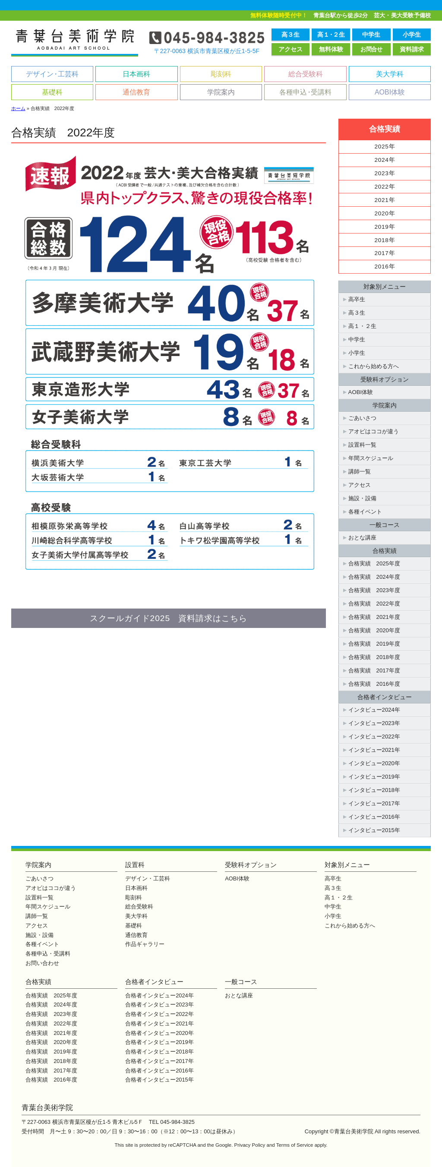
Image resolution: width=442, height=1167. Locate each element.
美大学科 (390, 74)
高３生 (290, 34)
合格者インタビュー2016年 (159, 1070)
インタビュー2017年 (374, 803)
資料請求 (412, 49)
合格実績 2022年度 (374, 603)
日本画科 (136, 74)
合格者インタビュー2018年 (159, 1051)
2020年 (385, 213)
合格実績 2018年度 (374, 657)
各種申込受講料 (305, 92)
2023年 (385, 173)
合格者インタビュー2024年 (159, 995)
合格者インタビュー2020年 (159, 1033)
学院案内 (221, 92)
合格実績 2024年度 (374, 577)
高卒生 (356, 299)
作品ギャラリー (144, 944)
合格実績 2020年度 (374, 630)
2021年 (385, 200)
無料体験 (331, 49)
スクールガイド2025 (168, 618)
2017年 (385, 253)
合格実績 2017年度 (374, 670)
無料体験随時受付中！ (279, 15)
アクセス (290, 49)
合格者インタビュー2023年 (159, 1004)
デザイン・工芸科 (147, 878)
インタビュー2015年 (374, 830)
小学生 (412, 34)
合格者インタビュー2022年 (159, 1014)
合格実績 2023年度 (374, 590)
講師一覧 (359, 471)
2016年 (385, 266)
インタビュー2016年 (374, 817)
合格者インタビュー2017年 (159, 1061)
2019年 (385, 227)
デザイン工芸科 (52, 74)
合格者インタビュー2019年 (159, 1042)
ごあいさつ (362, 418)
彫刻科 (221, 74)
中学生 (371, 34)
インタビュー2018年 (374, 790)
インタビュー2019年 (374, 776)
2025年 (385, 146)
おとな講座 (362, 537)
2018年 (385, 240)
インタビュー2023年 (374, 723)
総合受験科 (305, 74)
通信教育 (136, 92)
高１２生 (331, 34)
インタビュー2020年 (374, 763)
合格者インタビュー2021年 (159, 1023)
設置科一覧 (362, 445)
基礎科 (52, 92)
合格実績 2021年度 (374, 617)
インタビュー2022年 (374, 736)
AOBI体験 (390, 92)
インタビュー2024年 (374, 710)
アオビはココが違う (373, 431)
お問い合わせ (42, 963)
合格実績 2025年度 (374, 563)
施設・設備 (362, 498)
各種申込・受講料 (47, 953)
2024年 (385, 160)
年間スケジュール (370, 458)
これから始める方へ (373, 366)
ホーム (18, 108)
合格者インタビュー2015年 (159, 1079)
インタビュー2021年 (374, 750)
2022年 (385, 186)
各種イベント (365, 511)
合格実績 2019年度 (374, 643)
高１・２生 (362, 326)
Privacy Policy (249, 1145)
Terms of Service (294, 1145)
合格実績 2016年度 (374, 684)
